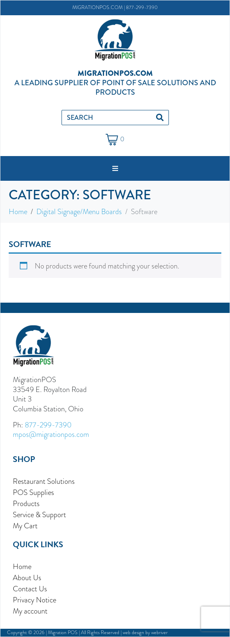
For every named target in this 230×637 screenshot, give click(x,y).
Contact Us (30, 588)
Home (22, 566)
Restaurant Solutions (44, 481)
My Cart (25, 525)
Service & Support (39, 514)
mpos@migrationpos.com (51, 434)
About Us (27, 577)
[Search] (159, 117)
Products (26, 503)
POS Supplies (33, 492)
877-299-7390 (142, 7)
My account (30, 611)
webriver (159, 632)
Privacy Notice (34, 600)
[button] (115, 168)
